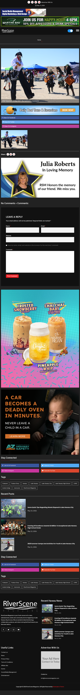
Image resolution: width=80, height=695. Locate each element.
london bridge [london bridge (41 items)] (6, 488)
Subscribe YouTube (49, 470)
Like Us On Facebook (10, 465)
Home (39, 40)
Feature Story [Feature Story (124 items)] (15, 483)
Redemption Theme (58, 686)
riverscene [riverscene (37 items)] (17, 488)
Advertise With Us (46, 2)
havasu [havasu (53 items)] (25, 483)
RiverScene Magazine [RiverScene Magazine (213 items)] (30, 488)
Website (8, 236)
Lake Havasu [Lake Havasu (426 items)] (34, 483)
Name (8, 226)
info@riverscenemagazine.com (50, 678)
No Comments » (27, 101)
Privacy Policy (5, 659)
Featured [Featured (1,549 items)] (5, 483)
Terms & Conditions (7, 662)
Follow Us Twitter (49, 465)
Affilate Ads (4, 665)
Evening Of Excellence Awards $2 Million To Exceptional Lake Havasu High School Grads (65, 620)
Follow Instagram (9, 470)
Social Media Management (9, 672)
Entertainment (5, 675)
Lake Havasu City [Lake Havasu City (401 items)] (47, 483)
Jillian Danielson (7, 101)
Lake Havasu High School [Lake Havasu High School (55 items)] (62, 483)
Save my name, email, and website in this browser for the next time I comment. (33, 245)
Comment (9, 249)
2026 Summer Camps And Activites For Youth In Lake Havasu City (51, 544)
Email (43, 226)
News (3, 655)
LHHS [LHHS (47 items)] (75, 483)
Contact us (4, 652)
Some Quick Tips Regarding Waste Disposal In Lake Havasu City (50, 507)
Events (3, 669)
